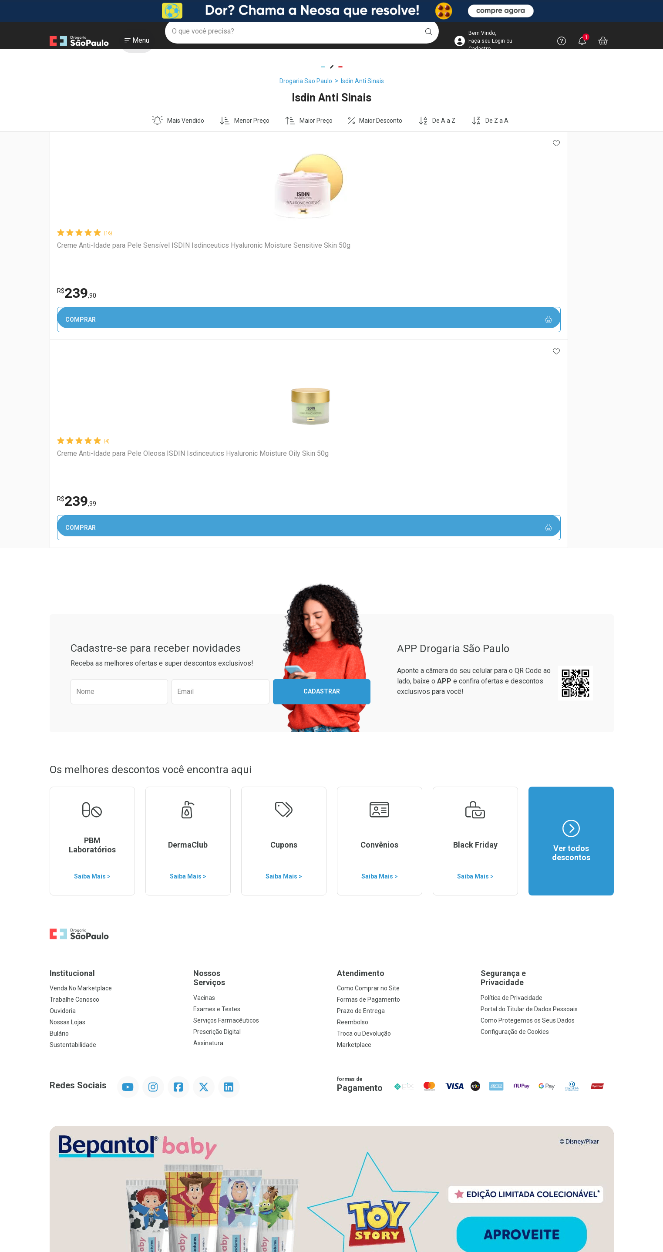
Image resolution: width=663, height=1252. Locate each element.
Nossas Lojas (67, 814)
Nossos (259, 770)
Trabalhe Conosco (74, 791)
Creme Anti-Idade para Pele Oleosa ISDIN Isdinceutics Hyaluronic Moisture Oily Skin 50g (214, 253)
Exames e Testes (216, 801)
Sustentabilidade (73, 836)
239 (76, 293)
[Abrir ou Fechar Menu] (137, 43)
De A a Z (437, 120)
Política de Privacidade (511, 789)
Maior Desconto (375, 120)
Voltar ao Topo (331, 1158)
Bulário (59, 825)
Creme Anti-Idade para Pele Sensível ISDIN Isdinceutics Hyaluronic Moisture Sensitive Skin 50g (102, 253)
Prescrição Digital (217, 823)
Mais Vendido (178, 120)
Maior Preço (309, 120)
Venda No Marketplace (81, 780)
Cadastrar (321, 483)
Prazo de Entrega (361, 802)
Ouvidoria (63, 802)
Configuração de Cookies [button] (515, 823)
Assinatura (208, 834)
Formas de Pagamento (368, 791)
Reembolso (352, 814)
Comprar (106, 319)
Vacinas (204, 789)
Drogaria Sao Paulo (305, 80)
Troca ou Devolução (364, 825)
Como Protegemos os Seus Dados (528, 812)
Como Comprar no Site (368, 780)
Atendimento (360, 765)
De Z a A (490, 120)
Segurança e (547, 770)
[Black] (331, 11)
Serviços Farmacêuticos (226, 812)
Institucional (72, 765)
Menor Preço (244, 120)
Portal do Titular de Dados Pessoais (529, 801)
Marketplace (354, 836)
